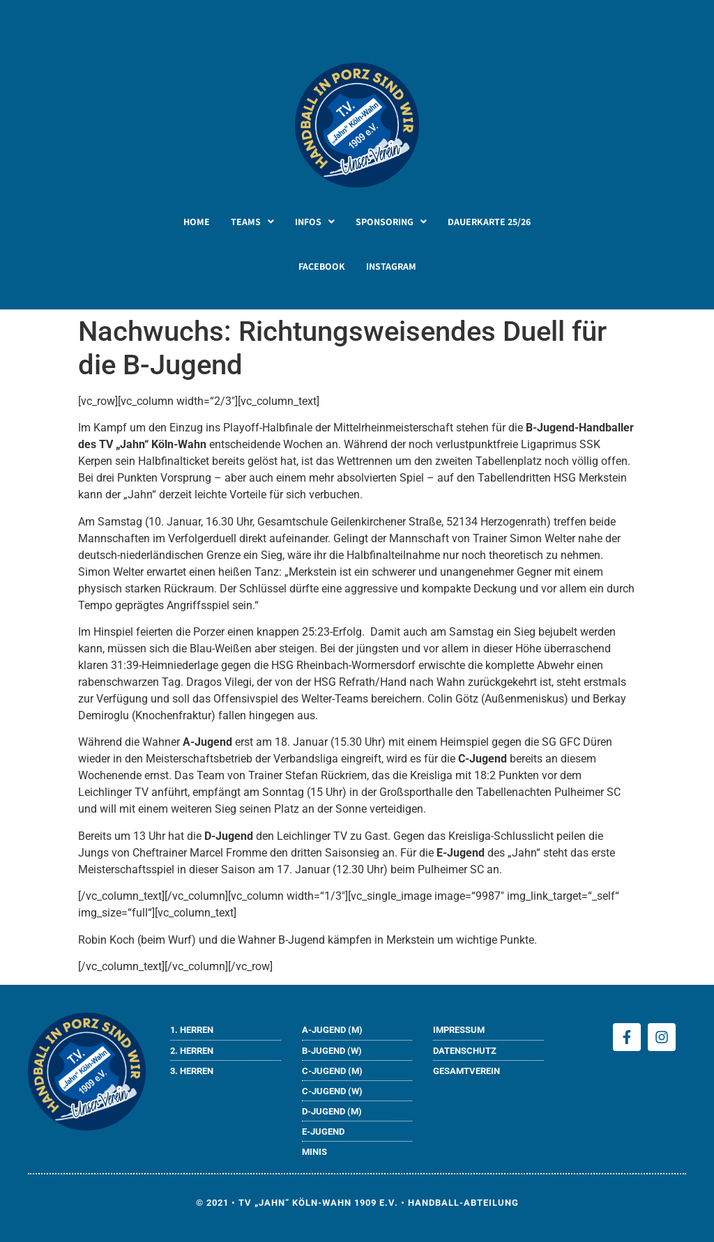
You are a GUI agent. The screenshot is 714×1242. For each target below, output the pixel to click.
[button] (252, 221)
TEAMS (252, 221)
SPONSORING (391, 221)
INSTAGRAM (391, 266)
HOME (196, 221)
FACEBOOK (321, 266)
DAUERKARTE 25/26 (489, 221)
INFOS (315, 221)
